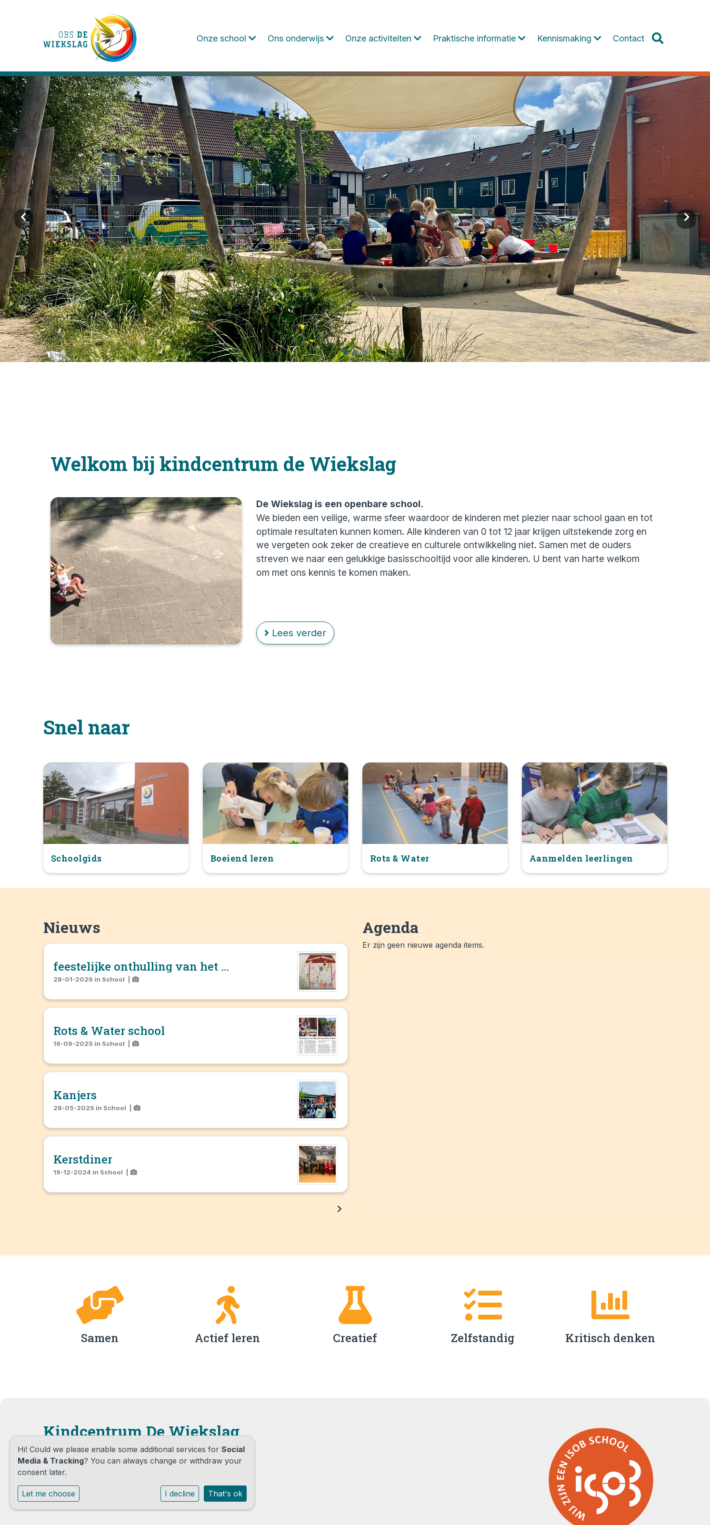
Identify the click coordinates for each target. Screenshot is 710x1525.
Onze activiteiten (383, 38)
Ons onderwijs (301, 38)
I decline (180, 1493)
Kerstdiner (82, 1159)
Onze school (226, 38)
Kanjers (75, 1095)
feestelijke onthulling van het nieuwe (158, 966)
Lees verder (295, 633)
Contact (628, 38)
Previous (23, 219)
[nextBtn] (339, 1208)
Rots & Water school (109, 1030)
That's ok (225, 1493)
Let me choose (48, 1493)
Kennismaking (569, 38)
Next (686, 219)
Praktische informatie (479, 38)
